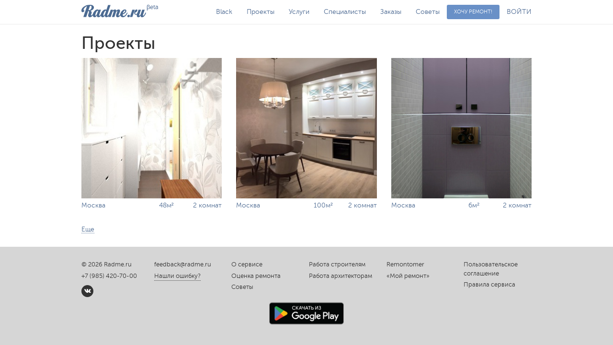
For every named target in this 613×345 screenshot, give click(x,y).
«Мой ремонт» (408, 276)
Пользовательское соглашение (491, 269)
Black (224, 11)
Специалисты (345, 11)
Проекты (260, 11)
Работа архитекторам (340, 276)
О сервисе (246, 264)
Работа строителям (337, 264)
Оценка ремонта (256, 276)
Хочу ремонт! (473, 12)
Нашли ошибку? (177, 276)
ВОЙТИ (519, 11)
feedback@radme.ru (182, 264)
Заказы (390, 11)
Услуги (299, 11)
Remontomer (405, 264)
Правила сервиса (489, 284)
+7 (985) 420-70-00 (109, 276)
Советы (428, 11)
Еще (87, 229)
